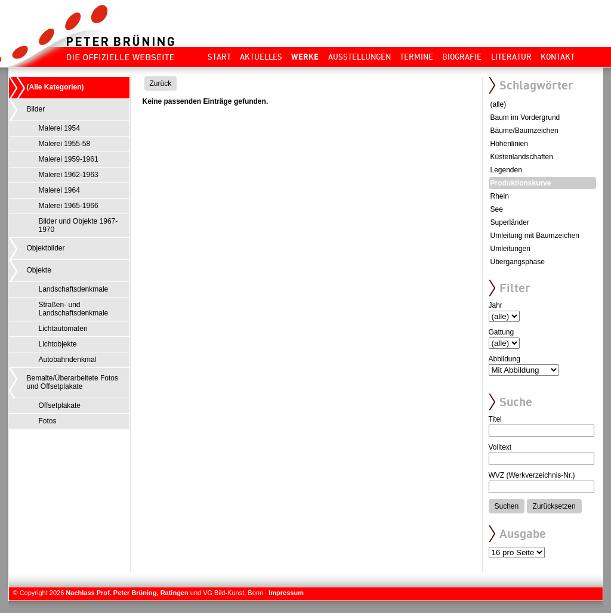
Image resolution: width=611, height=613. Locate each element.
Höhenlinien (509, 144)
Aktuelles (261, 56)
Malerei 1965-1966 (68, 206)
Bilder (36, 109)
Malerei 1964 (59, 190)
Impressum (286, 592)
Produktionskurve (520, 183)
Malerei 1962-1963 (68, 175)
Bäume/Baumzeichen (524, 130)
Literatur (511, 56)
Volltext (500, 447)
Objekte (39, 270)
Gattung (501, 332)
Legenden (506, 170)
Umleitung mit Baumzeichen (534, 235)
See (496, 209)
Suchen (507, 506)
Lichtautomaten (63, 328)
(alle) (498, 104)
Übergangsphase (517, 262)
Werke (305, 56)
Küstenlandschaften (521, 157)
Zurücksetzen (554, 506)
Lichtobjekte (58, 344)
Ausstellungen (359, 56)
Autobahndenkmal (68, 359)
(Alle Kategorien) (55, 87)
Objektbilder (46, 248)
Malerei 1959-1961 (68, 159)
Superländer (509, 222)
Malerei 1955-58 (65, 144)
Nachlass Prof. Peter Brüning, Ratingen (127, 592)
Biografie (462, 56)
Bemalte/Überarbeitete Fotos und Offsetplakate (72, 382)
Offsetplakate (60, 405)
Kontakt (558, 56)
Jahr (495, 305)
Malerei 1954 (59, 128)
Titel (495, 419)
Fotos (48, 421)
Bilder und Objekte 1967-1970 (78, 225)
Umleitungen (510, 248)
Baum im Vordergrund (525, 117)
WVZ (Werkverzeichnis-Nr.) (532, 475)
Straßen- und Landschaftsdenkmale (74, 309)
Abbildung (504, 359)
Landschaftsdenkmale (74, 289)
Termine (416, 56)
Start (219, 56)
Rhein (499, 196)
